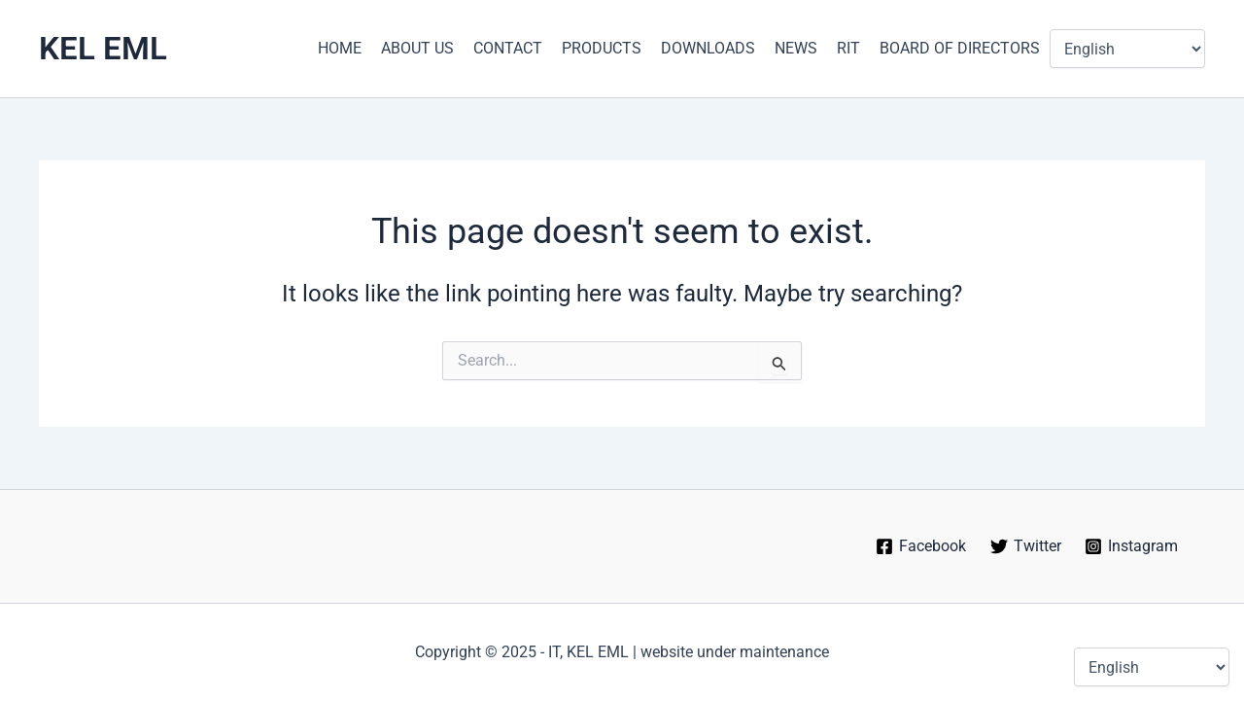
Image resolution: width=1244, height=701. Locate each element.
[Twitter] (1025, 546)
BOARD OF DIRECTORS (960, 48)
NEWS (796, 48)
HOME (340, 48)
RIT (848, 48)
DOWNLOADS (708, 48)
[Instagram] (1132, 546)
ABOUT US (417, 48)
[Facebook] (920, 546)
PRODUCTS (601, 48)
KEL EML (103, 48)
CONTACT (507, 48)
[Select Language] (1127, 48)
